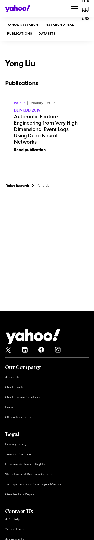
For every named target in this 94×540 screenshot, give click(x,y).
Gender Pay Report (20, 494)
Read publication (30, 149)
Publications (19, 33)
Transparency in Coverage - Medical (34, 484)
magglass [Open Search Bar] (86, 8)
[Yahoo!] (33, 337)
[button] (74, 8)
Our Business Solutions (23, 397)
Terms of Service (18, 454)
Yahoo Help (14, 529)
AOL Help (12, 519)
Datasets (47, 33)
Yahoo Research (22, 25)
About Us (12, 377)
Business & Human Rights (25, 464)
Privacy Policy (15, 444)
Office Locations (18, 417)
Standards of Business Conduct (30, 474)
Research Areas (59, 25)
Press (9, 407)
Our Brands (14, 387)
